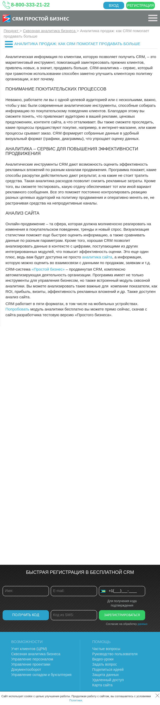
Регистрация (140, 5)
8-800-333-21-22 (30, 5)
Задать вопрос (104, 664)
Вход (114, 5)
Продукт (12, 31)
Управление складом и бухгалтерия (41, 675)
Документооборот (26, 669)
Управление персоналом (32, 659)
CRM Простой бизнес (40, 18)
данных (143, 623)
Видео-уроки (103, 659)
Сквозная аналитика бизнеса (49, 31)
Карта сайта (102, 685)
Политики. (76, 700)
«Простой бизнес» (48, 269)
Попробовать (17, 309)
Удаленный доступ (108, 680)
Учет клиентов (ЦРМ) (29, 649)
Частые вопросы (106, 649)
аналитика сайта (97, 257)
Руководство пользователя (115, 654)
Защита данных (105, 675)
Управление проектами (30, 664)
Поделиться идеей (108, 669)
